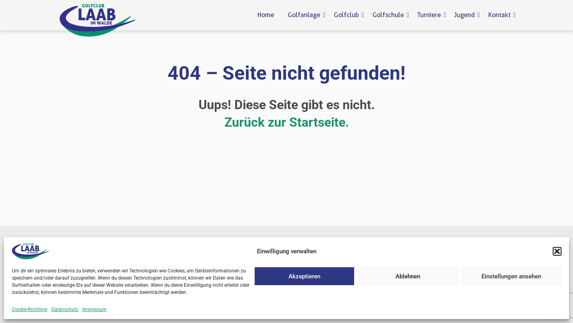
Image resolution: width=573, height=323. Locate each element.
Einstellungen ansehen (511, 276)
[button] (557, 251)
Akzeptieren (304, 276)
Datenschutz (64, 309)
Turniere (430, 15)
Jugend (465, 15)
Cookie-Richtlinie (29, 309)
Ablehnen (408, 276)
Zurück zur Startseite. (286, 122)
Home (265, 15)
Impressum (94, 309)
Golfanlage (305, 15)
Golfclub (348, 15)
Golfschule (389, 15)
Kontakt (500, 15)
